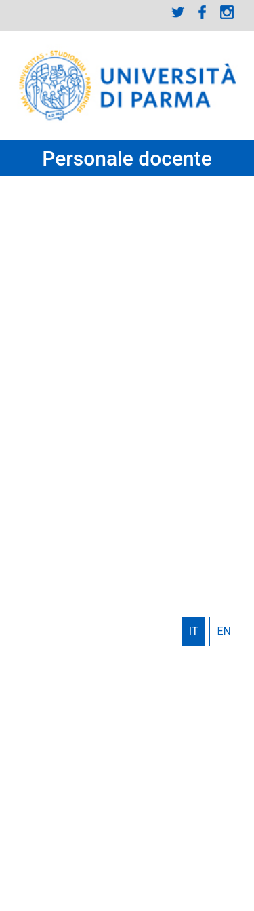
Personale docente (127, 158)
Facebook (202, 12)
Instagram (227, 12)
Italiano (194, 631)
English (223, 631)
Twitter (178, 12)
